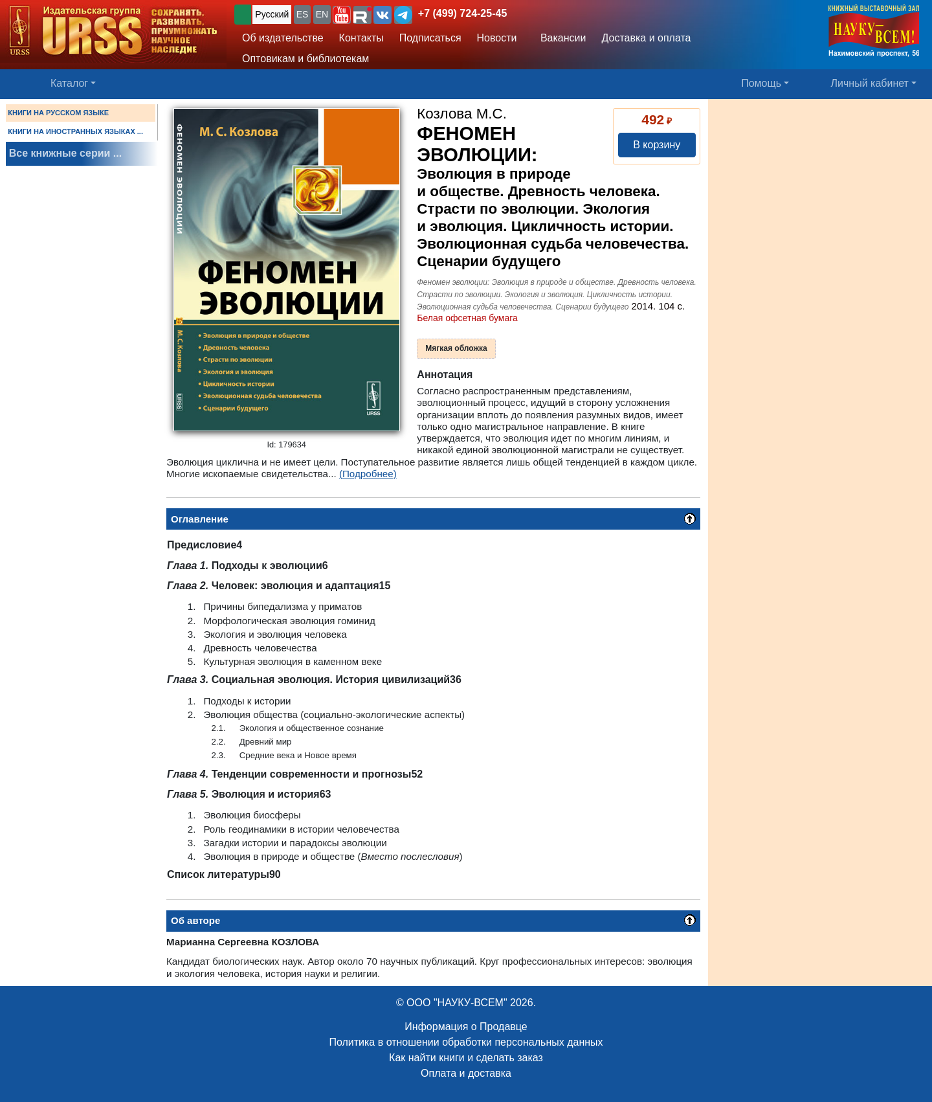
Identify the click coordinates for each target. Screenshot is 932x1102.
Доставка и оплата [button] (646, 37)
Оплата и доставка (466, 1073)
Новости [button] (497, 37)
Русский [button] (272, 14)
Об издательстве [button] (283, 37)
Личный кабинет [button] (870, 83)
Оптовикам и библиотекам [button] (305, 58)
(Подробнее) (368, 473)
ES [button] (302, 14)
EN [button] (322, 14)
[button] (342, 15)
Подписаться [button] (430, 37)
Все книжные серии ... (65, 153)
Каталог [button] (69, 83)
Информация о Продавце (466, 1026)
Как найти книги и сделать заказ (466, 1057)
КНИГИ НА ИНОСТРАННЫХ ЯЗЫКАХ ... (75, 131)
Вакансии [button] (559, 37)
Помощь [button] (761, 83)
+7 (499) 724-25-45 (462, 13)
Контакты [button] (361, 37)
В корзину (656, 144)
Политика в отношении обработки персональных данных (466, 1042)
